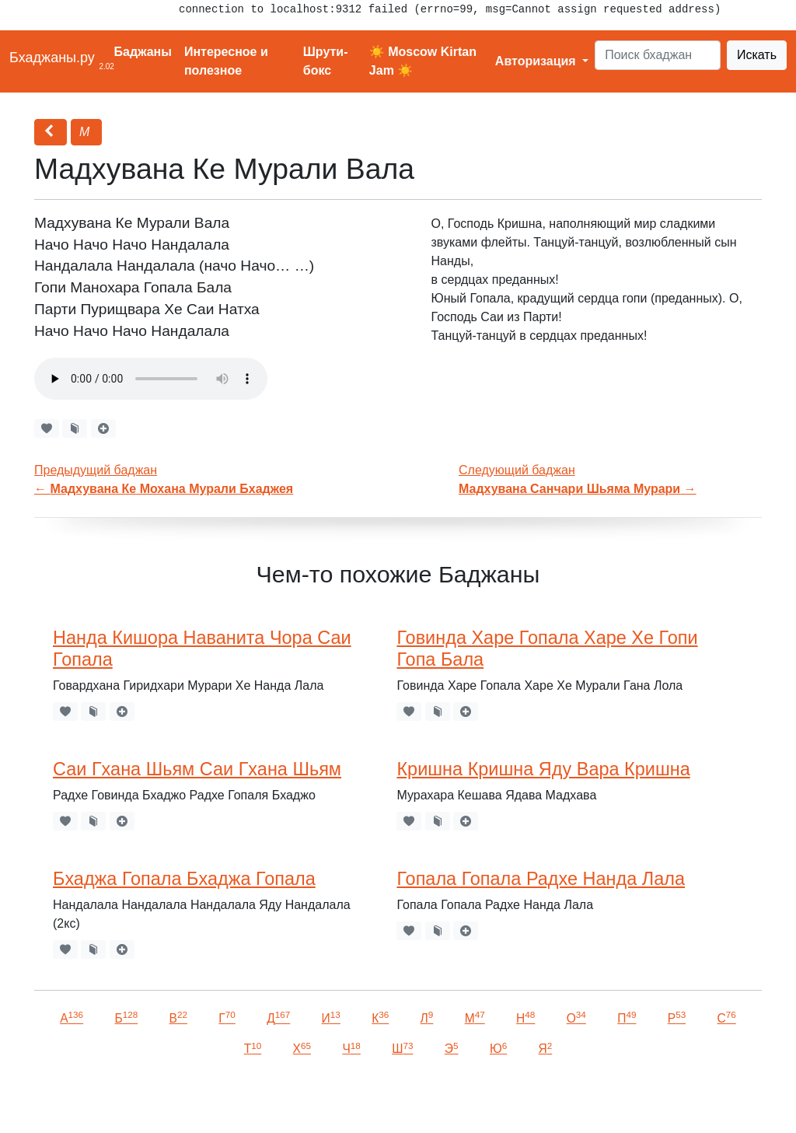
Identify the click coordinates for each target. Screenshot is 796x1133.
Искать (757, 54)
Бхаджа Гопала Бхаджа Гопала (184, 879)
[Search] (658, 55)
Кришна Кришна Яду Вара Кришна (543, 769)
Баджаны (143, 51)
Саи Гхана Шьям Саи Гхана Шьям (197, 769)
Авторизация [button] (537, 61)
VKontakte (190, 1099)
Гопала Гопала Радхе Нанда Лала (540, 879)
